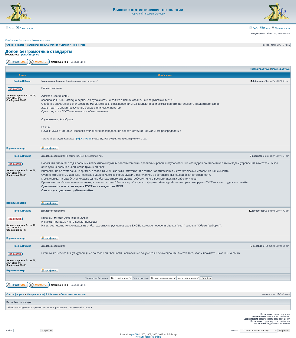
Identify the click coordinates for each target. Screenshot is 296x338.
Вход (10, 28)
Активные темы (41, 40)
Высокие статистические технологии (148, 10)
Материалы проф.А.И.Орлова (42, 45)
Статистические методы (73, 45)
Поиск (265, 28)
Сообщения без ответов (18, 40)
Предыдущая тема (260, 69)
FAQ (253, 28)
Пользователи (281, 28)
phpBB (134, 334)
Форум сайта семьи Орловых (148, 13)
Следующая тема (280, 69)
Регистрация (24, 28)
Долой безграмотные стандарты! (39, 51)
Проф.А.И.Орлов (29, 54)
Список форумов (15, 45)
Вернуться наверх (16, 148)
